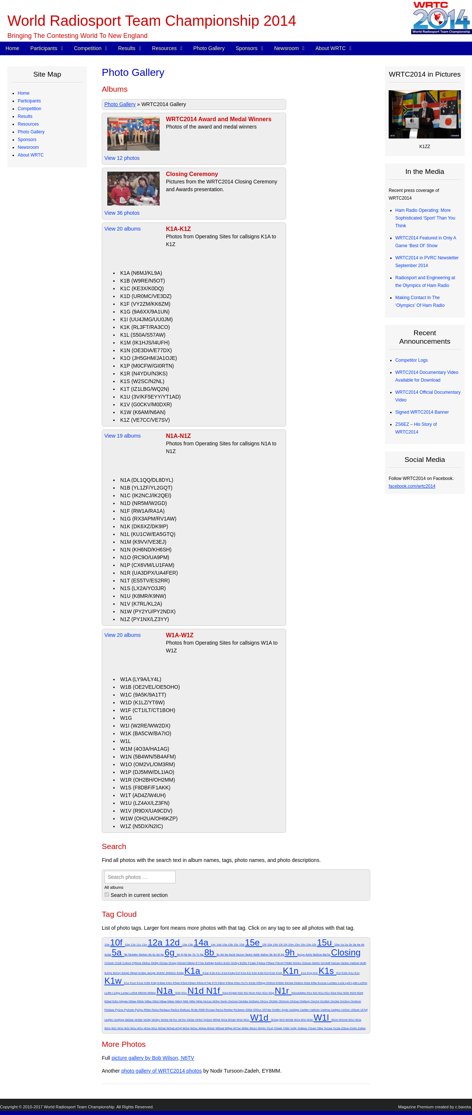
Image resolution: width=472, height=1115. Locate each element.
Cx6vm (127, 963)
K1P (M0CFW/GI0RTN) (147, 366)
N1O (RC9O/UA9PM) (144, 557)
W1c (246, 1019)
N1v (327, 993)
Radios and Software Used (49, 271)
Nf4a (199, 1001)
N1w (333, 993)
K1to (344, 973)
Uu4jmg (119, 1019)
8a (202, 954)
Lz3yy (116, 993)
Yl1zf (270, 1028)
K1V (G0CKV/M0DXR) (146, 404)
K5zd (184, 983)
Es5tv (244, 963)
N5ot (155, 1001)
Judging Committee (42, 155)
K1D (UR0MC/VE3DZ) (145, 296)
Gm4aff (326, 963)
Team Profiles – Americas (48, 116)
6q (190, 954)
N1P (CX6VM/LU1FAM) (147, 565)
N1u (321, 993)
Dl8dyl (191, 963)
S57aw (267, 1009)
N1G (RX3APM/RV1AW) (148, 519)
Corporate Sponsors (43, 356)
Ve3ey (156, 1019)
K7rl (215, 983)
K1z (127, 983)
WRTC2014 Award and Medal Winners (218, 119)
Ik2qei (125, 973)
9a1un (240, 954)
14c (213, 944)
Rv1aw (210, 1009)
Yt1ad (312, 1028)
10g (128, 944)
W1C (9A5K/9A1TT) (143, 695)
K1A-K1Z (178, 229)
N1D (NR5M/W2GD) (143, 503)
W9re (245, 1028)
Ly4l (348, 983)
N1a (165, 991)
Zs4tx (354, 1028)
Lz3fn (108, 993)
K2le (147, 983)
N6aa (163, 1001)
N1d (196, 991)
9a (227, 954)
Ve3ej (147, 1019)
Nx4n (224, 1001)
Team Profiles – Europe (46, 124)
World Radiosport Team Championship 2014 (151, 21)
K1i (249, 973)
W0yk (217, 1019)
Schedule (32, 178)
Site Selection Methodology (50, 217)
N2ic (346, 993)
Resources (164, 48)
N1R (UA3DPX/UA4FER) (149, 573)
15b (231, 944)
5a (118, 952)
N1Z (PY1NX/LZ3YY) (144, 619)
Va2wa (129, 1019)
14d (219, 944)
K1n (292, 971)
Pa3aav (109, 1009)
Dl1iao (164, 963)
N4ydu (123, 1001)
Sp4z (285, 1009)
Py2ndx (129, 1009)
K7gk (208, 983)
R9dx (148, 1009)
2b (351, 944)
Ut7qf (363, 1009)
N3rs (115, 1001)
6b (150, 954)
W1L (125, 741)
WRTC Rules (36, 186)
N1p (271, 993)
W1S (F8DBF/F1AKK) (145, 787)
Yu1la (337, 1028)
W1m (335, 1019)
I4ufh (363, 963)
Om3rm (345, 1001)
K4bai (161, 983)
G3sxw (307, 963)
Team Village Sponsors (46, 387)
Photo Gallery (209, 48)
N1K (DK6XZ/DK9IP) (144, 526)
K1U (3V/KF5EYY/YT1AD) (150, 397)
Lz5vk (134, 993)
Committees (35, 510)
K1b (213, 973)
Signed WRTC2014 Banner (422, 412)
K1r (316, 973)
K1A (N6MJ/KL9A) (141, 273)
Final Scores (35, 247)
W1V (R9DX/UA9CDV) (146, 811)
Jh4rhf (160, 973)
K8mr (222, 983)
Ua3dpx (294, 1009)
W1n (351, 1019)
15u (325, 942)
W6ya (229, 1028)
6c (154, 954)
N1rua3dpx (298, 993)
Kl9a (314, 983)
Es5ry (235, 963)
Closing (346, 952)
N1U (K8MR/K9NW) (143, 596)
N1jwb (233, 993)
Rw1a (219, 1009)
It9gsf (134, 973)
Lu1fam (332, 983)
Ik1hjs (108, 973)
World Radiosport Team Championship (79, 1107)
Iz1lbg (142, 973)
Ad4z (309, 954)
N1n (259, 993)
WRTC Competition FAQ (47, 193)
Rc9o (195, 1009)
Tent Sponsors (37, 394)
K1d (225, 973)
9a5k (257, 954)
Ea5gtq (210, 963)
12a (156, 942)
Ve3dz (138, 1019)
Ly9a (354, 983)
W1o (358, 1019)
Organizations (37, 364)
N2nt (360, 993)
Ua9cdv (315, 1009)
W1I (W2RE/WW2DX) (145, 726)
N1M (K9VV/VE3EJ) (143, 542)
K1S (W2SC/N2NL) (142, 381)
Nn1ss (207, 1001)
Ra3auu (164, 1009)
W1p (107, 1028)
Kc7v (245, 983)
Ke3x (252, 983)
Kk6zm (299, 983)
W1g (297, 1019)
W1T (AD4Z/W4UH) (143, 795)
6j (182, 954)
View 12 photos (121, 158)
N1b (178, 993)
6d (158, 954)
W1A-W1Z (180, 635)
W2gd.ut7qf (175, 1028)
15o (303, 944)
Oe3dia (243, 1001)
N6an (171, 1001)
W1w (147, 1028)
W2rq (186, 1028)
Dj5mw (137, 963)
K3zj (154, 983)
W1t (127, 1028)
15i (281, 944)
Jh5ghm (171, 973)
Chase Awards (37, 255)
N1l (246, 993)
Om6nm (356, 1001)
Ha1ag (336, 963)
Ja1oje (151, 973)
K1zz (140, 983)
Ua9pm (336, 1009)
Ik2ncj (117, 973)
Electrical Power (39, 302)
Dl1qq (173, 963)
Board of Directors (41, 503)
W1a (224, 1019)
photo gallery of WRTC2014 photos (161, 1071)
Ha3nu (345, 963)
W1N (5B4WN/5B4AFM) (148, 757)
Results (126, 48)
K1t (338, 973)
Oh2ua (294, 1001)
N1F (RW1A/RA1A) (142, 511)
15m (291, 944)
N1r (283, 991)
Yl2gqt (278, 1028)
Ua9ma (325, 1009)
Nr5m (216, 1001)
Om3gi (335, 1001)
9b (271, 954)
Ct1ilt (118, 963)
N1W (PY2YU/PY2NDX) (148, 611)
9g (283, 954)
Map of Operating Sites (46, 209)
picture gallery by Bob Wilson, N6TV (152, 1058)
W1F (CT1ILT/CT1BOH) (147, 710)
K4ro (169, 983)
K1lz (273, 973)
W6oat (220, 1028)
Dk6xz (146, 963)
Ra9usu (185, 1009)
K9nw (230, 983)
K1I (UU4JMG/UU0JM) (146, 319)
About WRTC (330, 48)
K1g (244, 973)
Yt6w (320, 1028)
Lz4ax (125, 993)
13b (191, 944)
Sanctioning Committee (46, 518)
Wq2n (262, 1028)
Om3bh (325, 1001)
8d (223, 954)
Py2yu (139, 1009)
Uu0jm (109, 1019)
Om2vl (315, 1001)
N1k (241, 993)
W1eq (275, 1019)
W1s (121, 1028)
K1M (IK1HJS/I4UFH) (145, 343)
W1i (304, 1019)
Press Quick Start (40, 410)
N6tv (192, 1001)
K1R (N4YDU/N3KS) (143, 373)
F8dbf (288, 963)
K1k (255, 973)
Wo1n (254, 1028)
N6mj (179, 1001)
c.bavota (463, 1107)
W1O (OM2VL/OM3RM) (147, 764)
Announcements (39, 425)
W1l (322, 1018)
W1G (126, 718)
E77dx (200, 963)
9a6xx (265, 954)
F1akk (252, 963)
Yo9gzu (303, 1028)
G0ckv (297, 963)
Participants (43, 48)
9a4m (249, 954)
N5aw (133, 1001)
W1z (154, 1028)
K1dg (232, 973)
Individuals (33, 379)
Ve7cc (173, 1019)
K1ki (261, 973)
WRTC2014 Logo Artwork (48, 472)
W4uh (211, 1028)
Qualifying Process (41, 162)
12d (173, 942)
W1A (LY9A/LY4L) (141, 679)
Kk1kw (289, 983)
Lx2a (341, 983)
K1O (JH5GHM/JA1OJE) (148, 358)
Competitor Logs (39, 278)
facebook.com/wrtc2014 (412, 486)
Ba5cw (318, 954)
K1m (279, 973)
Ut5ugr (355, 1009)
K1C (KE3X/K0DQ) (142, 288)
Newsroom (286, 48)
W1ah (232, 1019)
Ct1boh (109, 963)
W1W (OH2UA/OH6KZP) (149, 818)
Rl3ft (202, 1009)
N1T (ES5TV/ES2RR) (145, 580)
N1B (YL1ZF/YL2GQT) (146, 488)
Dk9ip (155, 963)
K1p (310, 973)
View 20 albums (122, 229)
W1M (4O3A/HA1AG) (144, 749)
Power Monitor (37, 309)
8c (218, 954)
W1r (114, 1028)
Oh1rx (264, 1001)
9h (291, 952)
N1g (225, 993)
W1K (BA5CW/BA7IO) (145, 733)
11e (145, 944)
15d (242, 944)
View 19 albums (122, 436)
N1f (214, 991)
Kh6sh (280, 983)
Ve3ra (164, 1019)
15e (253, 942)
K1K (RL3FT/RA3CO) (145, 327)
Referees (32, 147)
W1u (133, 1028)
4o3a (108, 954)
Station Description (41, 201)
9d (275, 954)
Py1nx (119, 1009)
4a (359, 944)
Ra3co (175, 1009)
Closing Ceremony (192, 174)
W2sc (194, 1028)
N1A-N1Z (178, 436)
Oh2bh (273, 1001)
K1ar (205, 973)
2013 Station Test (40, 325)
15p (309, 944)
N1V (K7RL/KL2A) (141, 604)
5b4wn (143, 954)
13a (185, 944)
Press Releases (38, 418)
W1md (343, 1019)
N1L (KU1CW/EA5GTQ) (148, 534)
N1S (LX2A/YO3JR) (143, 588)
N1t (315, 993)
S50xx (257, 1009)
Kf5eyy (261, 983)
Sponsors (246, 48)
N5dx (141, 1001)
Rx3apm (240, 1009)
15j (285, 944)
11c (139, 944)
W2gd (162, 1028)
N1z (340, 993)
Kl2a (307, 983)
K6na (200, 983)
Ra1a (155, 1009)
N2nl (353, 993)
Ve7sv (182, 1019)
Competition (88, 48)
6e (162, 954)
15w (337, 944)
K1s (327, 971)
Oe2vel (233, 1001)
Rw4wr (229, 1009)
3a (355, 944)
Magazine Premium (416, 1107)
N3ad (108, 1001)
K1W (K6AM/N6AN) (143, 412)
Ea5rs (219, 963)
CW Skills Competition (45, 263)
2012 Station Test (40, 333)
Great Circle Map (40, 317)
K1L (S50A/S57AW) (143, 335)
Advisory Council (39, 371)
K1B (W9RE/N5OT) (142, 281)
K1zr (133, 983)
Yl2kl (286, 1028)
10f (117, 942)
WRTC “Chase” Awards (46, 224)
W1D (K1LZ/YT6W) (142, 702)
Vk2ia (191, 1019)
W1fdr (289, 1019)
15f (264, 944)
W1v (140, 1028)
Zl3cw (345, 1028)
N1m (252, 993)
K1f (237, 973)
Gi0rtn (316, 963)
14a (202, 942)
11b (133, 944)
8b (210, 952)
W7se (237, 1028)
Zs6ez (362, 1028)
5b (126, 954)
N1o (265, 993)
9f (279, 954)
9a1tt (232, 954)
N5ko (148, 1001)
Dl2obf (181, 963)
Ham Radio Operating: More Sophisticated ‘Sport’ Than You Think (425, 218)
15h (276, 944)
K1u (351, 973)
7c (198, 954)
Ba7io (327, 954)
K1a (193, 971)
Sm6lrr (277, 1009)
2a (346, 944)
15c (236, 944)
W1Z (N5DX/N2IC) (141, 826)
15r (314, 944)
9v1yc (301, 954)
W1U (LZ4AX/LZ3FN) (145, 803)
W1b (239, 1019)
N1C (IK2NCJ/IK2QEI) (145, 495)
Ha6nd (355, 963)
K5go (177, 983)
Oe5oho (254, 1001)
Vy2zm (208, 1019)
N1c (184, 993)
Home (12, 48)
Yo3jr (294, 1028)
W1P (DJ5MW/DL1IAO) (147, 772)
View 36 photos (121, 213)
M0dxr (152, 993)
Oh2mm (284, 1001)
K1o (304, 973)
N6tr (186, 1001)
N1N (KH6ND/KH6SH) (145, 550)
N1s (310, 993)
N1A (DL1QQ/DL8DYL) (146, 480)
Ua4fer (305, 1009)
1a (342, 944)
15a (225, 944)
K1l (267, 973)
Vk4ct (199, 1019)
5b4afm (133, 954)
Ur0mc (346, 1009)
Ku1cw (322, 983)
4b (362, 944)
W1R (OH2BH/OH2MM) (147, 780)
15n (298, 944)
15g (270, 944)
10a (107, 944)
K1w (114, 981)
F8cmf (279, 963)
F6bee (270, 963)
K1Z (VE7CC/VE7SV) (145, 420)
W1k (310, 1019)
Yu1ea (328, 1028)
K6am (192, 983)
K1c (219, 973)
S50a (249, 1009)
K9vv (238, 983)
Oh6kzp (304, 1001)
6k (186, 954)
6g (170, 952)
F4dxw (261, 963)
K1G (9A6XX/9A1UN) (145, 312)
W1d (260, 1018)
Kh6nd (270, 983)
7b (194, 954)
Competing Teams (41, 108)
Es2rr (227, 963)
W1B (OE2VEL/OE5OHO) (150, 687)
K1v (357, 973)
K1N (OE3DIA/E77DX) (146, 350)
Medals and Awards (42, 240)
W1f (282, 1019)
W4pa (202, 1028)
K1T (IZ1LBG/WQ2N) (144, 389)
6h (179, 954)
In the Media (35, 433)
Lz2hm (362, 983)
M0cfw (143, 993)
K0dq (180, 973)
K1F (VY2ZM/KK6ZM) (145, 304)
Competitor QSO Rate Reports (53, 286)
